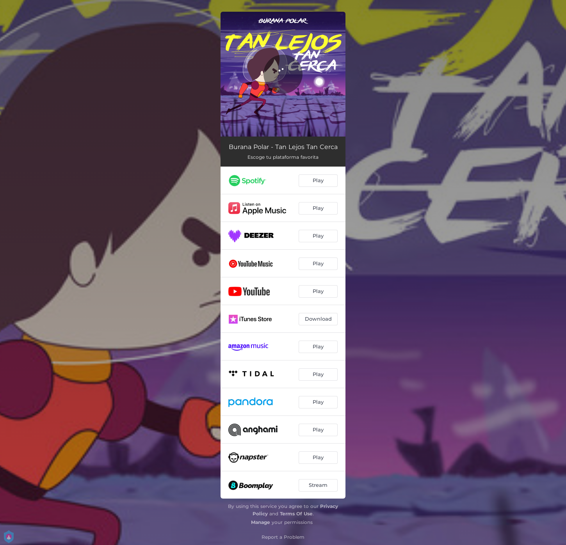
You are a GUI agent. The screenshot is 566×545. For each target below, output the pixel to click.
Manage (260, 522)
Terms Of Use (296, 514)
